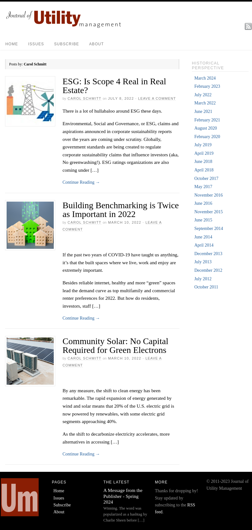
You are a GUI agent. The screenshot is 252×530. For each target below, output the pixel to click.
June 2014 (203, 237)
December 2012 (208, 270)
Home (11, 44)
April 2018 (203, 170)
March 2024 (205, 78)
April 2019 (203, 153)
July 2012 (202, 278)
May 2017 (203, 186)
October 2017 (206, 178)
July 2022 (202, 94)
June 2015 (203, 220)
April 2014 (203, 245)
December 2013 (208, 253)
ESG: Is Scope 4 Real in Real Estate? (114, 85)
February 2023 (207, 86)
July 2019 (202, 144)
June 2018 (203, 161)
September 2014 (208, 228)
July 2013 (202, 261)
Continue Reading (81, 182)
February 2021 (207, 120)
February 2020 (207, 136)
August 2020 (205, 128)
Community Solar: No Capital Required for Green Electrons (115, 345)
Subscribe (66, 44)
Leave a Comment (157, 98)
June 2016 (203, 203)
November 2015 (208, 211)
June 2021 (203, 111)
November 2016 (208, 195)
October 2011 (206, 287)
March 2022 (205, 103)
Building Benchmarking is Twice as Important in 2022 (121, 209)
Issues (36, 44)
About (96, 44)
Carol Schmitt (84, 98)
